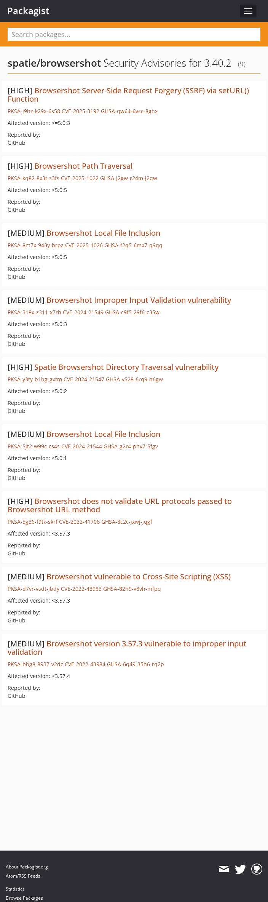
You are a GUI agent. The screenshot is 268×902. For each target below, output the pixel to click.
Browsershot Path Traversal (83, 166)
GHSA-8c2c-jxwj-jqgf (126, 521)
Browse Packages (24, 898)
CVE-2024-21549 (83, 312)
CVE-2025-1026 (84, 245)
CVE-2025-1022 (80, 178)
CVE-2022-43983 (81, 588)
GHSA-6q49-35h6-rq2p (135, 664)
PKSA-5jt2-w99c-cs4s (34, 446)
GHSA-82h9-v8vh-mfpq (132, 588)
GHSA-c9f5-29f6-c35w (132, 312)
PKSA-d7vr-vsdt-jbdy (33, 588)
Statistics (15, 889)
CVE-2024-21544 (81, 446)
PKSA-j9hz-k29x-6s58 (34, 111)
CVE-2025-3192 (80, 111)
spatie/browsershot (54, 63)
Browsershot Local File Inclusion (103, 233)
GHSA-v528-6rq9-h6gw (134, 379)
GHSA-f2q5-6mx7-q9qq (133, 245)
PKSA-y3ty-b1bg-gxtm (35, 379)
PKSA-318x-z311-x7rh (34, 312)
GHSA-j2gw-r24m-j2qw (128, 178)
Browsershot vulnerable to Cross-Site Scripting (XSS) (138, 576)
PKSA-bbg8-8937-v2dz (35, 664)
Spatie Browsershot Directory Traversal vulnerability (126, 367)
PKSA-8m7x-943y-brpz (36, 245)
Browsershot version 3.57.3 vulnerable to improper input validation (127, 647)
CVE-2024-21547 (84, 379)
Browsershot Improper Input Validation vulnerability (138, 300)
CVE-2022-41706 (79, 521)
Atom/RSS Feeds (23, 876)
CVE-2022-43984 (85, 664)
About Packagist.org (27, 867)
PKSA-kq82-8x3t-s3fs (33, 178)
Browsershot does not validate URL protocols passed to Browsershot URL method (120, 505)
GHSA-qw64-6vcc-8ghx (129, 111)
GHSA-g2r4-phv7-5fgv (131, 446)
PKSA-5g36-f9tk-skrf (32, 521)
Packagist (28, 11)
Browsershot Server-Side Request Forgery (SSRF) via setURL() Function (128, 94)
